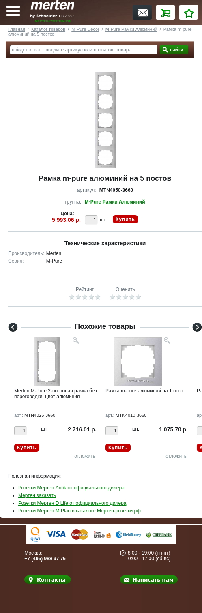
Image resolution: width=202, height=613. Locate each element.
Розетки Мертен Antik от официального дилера (71, 488)
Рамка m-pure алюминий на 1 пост (144, 391)
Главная (16, 29)
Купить (125, 219)
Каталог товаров (48, 29)
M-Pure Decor (85, 29)
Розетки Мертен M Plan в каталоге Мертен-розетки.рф (79, 511)
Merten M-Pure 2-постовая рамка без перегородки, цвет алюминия (55, 393)
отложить (84, 456)
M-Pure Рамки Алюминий (131, 29)
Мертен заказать (37, 495)
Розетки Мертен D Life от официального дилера (72, 503)
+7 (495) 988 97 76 (45, 559)
